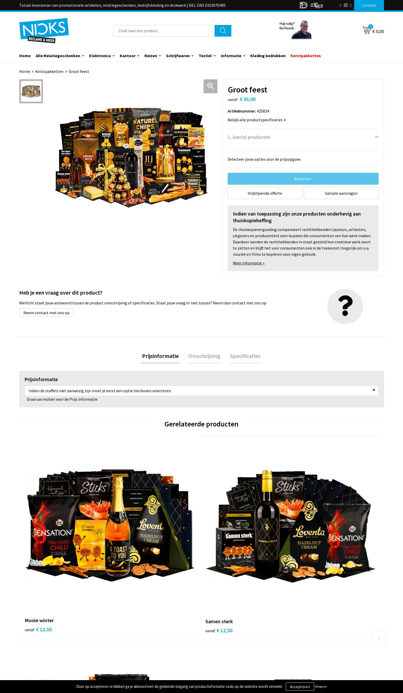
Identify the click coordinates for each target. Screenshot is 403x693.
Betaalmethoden (223, 637)
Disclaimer (307, 644)
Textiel (205, 55)
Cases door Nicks (132, 637)
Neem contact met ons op (46, 312)
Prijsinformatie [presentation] (162, 356)
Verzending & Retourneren (231, 629)
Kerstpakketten (306, 55)
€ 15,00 (220, 540)
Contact (215, 621)
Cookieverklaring (313, 629)
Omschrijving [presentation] (204, 356)
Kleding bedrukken (268, 55)
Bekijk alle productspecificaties (257, 119)
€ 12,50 (38, 540)
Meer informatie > (249, 263)
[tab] (162, 356)
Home (25, 55)
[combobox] (164, 31)
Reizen (150, 55)
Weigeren (321, 686)
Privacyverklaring (313, 637)
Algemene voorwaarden (319, 621)
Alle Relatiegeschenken (58, 55)
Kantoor (127, 55)
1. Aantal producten (249, 137)
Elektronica (100, 55)
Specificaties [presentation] (243, 356)
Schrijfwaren (178, 55)
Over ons (125, 621)
